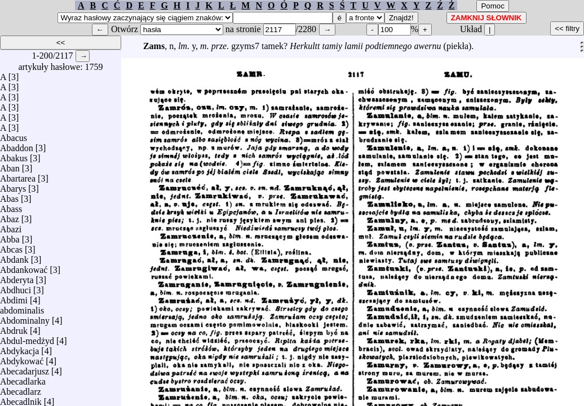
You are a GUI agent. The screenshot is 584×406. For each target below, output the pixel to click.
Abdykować (21, 358)
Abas (9, 196)
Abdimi (14, 297)
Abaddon (16, 145)
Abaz (9, 216)
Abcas (11, 246)
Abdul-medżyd (27, 338)
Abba (10, 236)
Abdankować (23, 267)
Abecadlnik (21, 399)
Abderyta (17, 277)
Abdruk (14, 328)
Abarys (13, 186)
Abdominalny (25, 318)
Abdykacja (19, 348)
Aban (10, 165)
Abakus (14, 155)
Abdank (14, 257)
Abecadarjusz (24, 368)
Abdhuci (15, 287)
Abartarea (18, 175)
